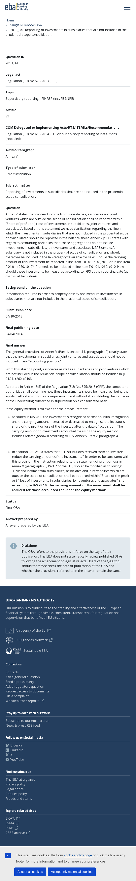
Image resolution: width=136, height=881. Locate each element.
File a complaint (17, 696)
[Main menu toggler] (126, 8)
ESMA (10, 823)
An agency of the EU (26, 630)
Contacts (12, 672)
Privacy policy (15, 784)
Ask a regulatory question (25, 686)
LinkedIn (16, 750)
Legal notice (15, 789)
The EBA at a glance (20, 779)
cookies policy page (78, 855)
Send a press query (20, 682)
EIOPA (10, 818)
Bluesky (16, 745)
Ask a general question (23, 677)
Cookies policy (16, 794)
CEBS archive (15, 833)
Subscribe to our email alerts (27, 720)
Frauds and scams (19, 798)
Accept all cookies (30, 871)
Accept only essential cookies (71, 871)
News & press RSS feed (23, 725)
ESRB (9, 828)
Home (10, 20)
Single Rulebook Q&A (26, 25)
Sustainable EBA (27, 650)
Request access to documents (27, 691)
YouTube (17, 759)
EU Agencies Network (27, 640)
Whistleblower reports (22, 701)
